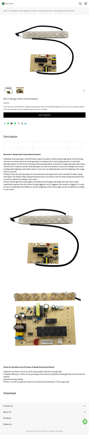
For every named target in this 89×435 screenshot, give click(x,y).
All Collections (13, 11)
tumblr (22, 123)
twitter (11, 123)
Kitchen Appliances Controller (28, 11)
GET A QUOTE (44, 115)
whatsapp (15, 123)
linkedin (25, 123)
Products (7, 418)
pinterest (18, 123)
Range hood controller (45, 11)
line (8, 123)
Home (5, 11)
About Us (7, 412)
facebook (4, 123)
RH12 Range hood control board (64, 11)
